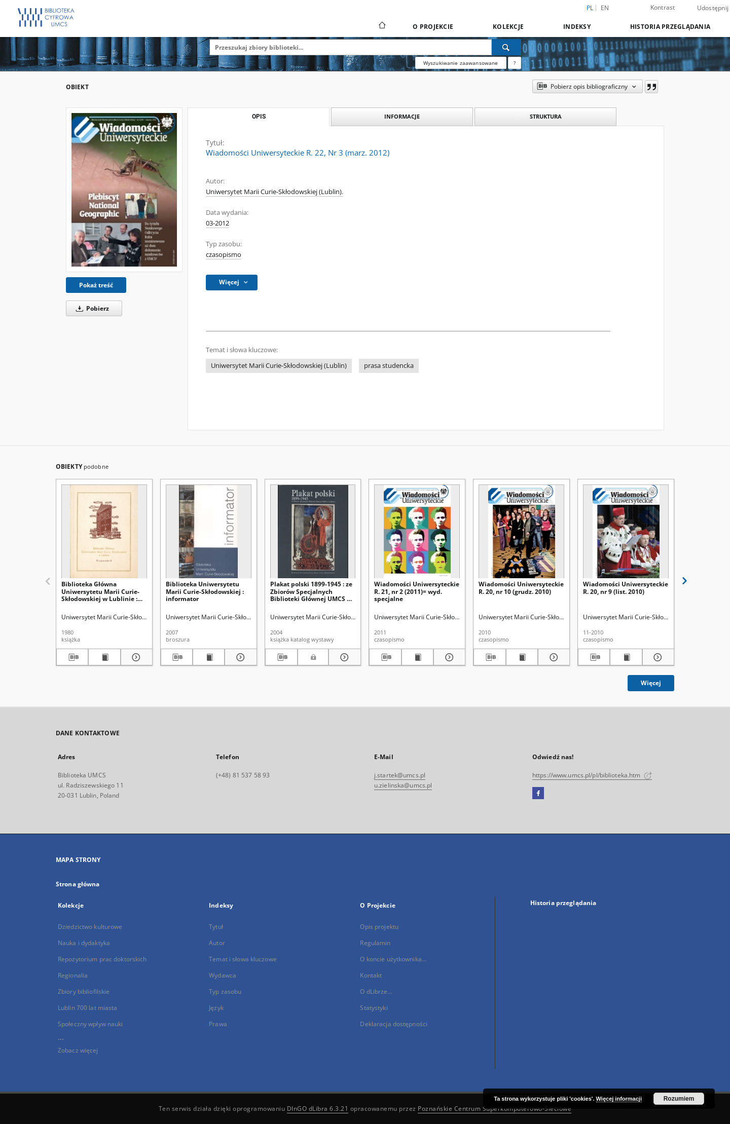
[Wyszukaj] (506, 47)
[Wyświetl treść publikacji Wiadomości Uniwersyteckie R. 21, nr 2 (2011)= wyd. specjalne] (417, 657)
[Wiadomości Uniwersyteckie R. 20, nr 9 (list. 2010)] (625, 532)
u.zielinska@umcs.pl (403, 785)
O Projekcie (433, 26)
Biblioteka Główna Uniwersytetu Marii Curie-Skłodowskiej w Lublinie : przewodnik (100, 591)
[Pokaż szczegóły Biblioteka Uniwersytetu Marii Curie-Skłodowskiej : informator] (239, 657)
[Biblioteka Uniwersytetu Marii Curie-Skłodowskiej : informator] (208, 532)
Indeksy (577, 26)
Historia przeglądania (670, 26)
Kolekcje (508, 26)
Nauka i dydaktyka (84, 943)
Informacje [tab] (402, 116)
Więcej (651, 683)
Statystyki (373, 1007)
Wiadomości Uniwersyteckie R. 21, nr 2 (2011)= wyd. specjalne (416, 591)
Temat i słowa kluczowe (243, 959)
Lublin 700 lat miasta (88, 1007)
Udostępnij (713, 8)
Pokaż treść (96, 285)
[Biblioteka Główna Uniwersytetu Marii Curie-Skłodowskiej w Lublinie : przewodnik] (104, 532)
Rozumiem (679, 1098)
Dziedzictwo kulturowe (90, 926)
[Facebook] (538, 793)
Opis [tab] (259, 116)
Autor (217, 943)
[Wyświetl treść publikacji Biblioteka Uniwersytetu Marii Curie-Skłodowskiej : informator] (208, 657)
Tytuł (216, 926)
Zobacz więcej (78, 1050)
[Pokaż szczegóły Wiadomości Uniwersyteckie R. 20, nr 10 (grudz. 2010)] (552, 657)
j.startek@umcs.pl (399, 775)
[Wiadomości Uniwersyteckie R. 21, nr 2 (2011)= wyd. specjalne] (417, 532)
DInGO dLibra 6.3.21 (318, 1108)
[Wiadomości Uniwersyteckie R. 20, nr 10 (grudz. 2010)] (521, 532)
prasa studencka (389, 365)
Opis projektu (379, 926)
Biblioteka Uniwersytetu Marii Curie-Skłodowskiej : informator (205, 591)
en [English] (605, 8)
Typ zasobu (225, 991)
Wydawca (222, 975)
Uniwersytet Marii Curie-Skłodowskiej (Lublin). (274, 192)
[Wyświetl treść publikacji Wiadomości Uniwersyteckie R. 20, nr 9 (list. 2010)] (625, 657)
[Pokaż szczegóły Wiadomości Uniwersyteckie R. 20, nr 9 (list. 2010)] (656, 657)
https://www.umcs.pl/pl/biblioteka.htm (592, 775)
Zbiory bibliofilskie (84, 991)
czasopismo (223, 254)
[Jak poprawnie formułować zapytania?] (514, 63)
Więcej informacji (619, 1099)
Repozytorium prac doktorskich (102, 959)
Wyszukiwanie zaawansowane (460, 62)
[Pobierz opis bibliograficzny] (72, 657)
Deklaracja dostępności (393, 1024)
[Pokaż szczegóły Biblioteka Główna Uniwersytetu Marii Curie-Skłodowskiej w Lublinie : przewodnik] (135, 657)
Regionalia (73, 975)
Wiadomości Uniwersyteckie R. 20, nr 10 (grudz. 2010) (521, 587)
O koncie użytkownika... (393, 959)
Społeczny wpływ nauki (90, 1024)
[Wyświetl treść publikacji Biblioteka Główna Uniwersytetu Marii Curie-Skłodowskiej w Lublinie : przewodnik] (104, 657)
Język (216, 1007)
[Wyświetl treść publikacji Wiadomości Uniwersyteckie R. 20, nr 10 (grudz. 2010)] (521, 657)
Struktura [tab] (546, 116)
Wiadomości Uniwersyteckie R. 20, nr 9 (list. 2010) (625, 587)
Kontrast (662, 7)
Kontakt (371, 975)
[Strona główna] (381, 26)
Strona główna (78, 884)
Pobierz (90, 308)
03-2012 (217, 223)
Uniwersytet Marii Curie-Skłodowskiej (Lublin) (279, 365)
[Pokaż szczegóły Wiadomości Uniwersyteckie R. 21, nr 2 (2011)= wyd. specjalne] (447, 657)
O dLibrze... (376, 991)
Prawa (218, 1024)
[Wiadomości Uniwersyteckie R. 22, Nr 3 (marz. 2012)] (124, 189)
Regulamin (375, 943)
